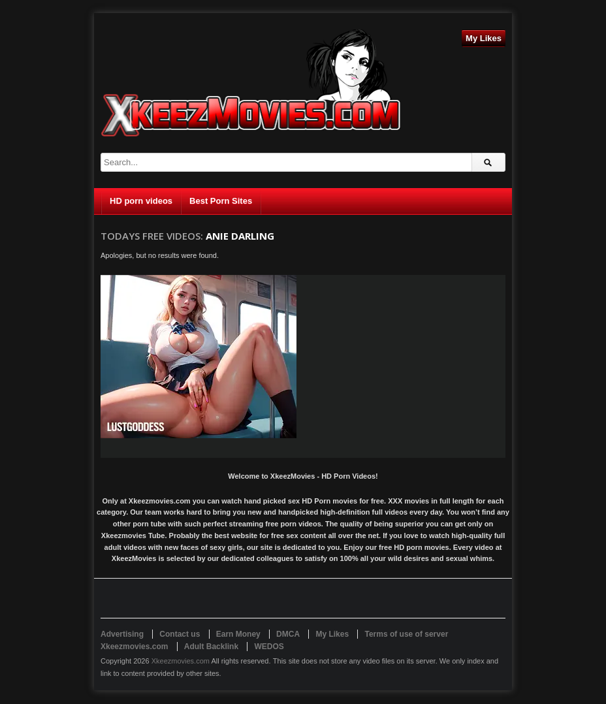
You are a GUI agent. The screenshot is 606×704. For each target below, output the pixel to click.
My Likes (484, 38)
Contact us (179, 634)
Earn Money (238, 634)
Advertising (122, 634)
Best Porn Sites (220, 201)
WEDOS (268, 646)
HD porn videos (141, 201)
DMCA (288, 634)
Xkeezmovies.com (181, 661)
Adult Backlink (211, 646)
